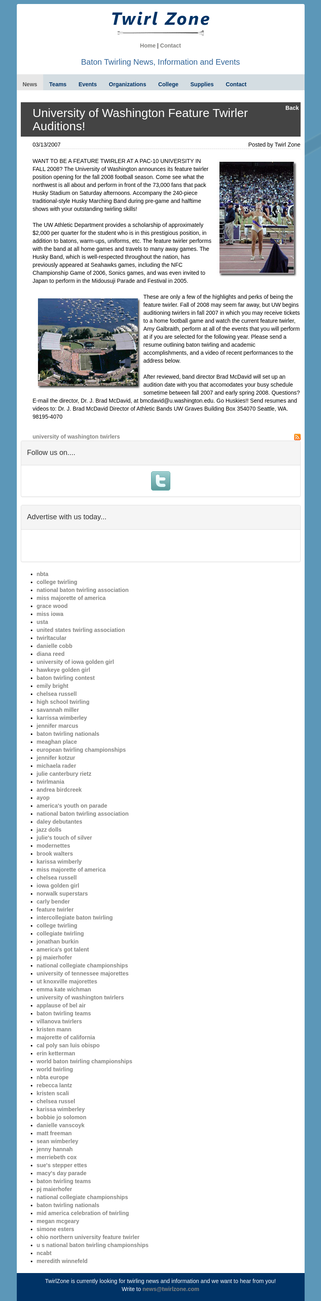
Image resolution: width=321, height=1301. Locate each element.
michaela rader (56, 766)
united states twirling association (81, 630)
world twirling (55, 1069)
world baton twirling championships (85, 1061)
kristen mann (54, 1029)
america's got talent (63, 949)
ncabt (44, 1253)
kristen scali (53, 1093)
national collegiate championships (82, 965)
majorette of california (66, 1037)
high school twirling (63, 702)
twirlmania (50, 782)
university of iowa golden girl (75, 662)
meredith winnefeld (62, 1261)
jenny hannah (55, 1149)
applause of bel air (61, 1005)
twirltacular (52, 638)
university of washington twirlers (76, 436)
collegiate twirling (60, 933)
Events (87, 84)
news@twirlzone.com (170, 1289)
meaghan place (57, 742)
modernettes (53, 845)
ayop (43, 798)
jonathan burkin (58, 941)
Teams (57, 84)
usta (42, 622)
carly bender (53, 901)
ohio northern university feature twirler (88, 1237)
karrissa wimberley (62, 718)
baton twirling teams (64, 1013)
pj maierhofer (54, 957)
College (168, 84)
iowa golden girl (58, 885)
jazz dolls (49, 829)
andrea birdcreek (59, 790)
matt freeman (54, 1133)
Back (292, 108)
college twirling (57, 582)
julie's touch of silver (64, 837)
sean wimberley (57, 1141)
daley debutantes (59, 821)
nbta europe (53, 1077)
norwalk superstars (62, 893)
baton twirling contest (66, 678)
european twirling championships (81, 750)
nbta (43, 574)
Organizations (127, 84)
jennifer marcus (57, 726)
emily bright (52, 686)
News (30, 84)
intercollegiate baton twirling (75, 917)
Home (148, 45)
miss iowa (50, 614)
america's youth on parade (72, 805)
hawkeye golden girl (63, 670)
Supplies (201, 84)
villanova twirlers (59, 1021)
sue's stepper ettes (62, 1165)
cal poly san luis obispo (68, 1045)
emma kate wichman (64, 989)
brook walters (55, 853)
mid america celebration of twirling (83, 1213)
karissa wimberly (59, 861)
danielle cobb (54, 646)
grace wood (52, 606)
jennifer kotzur (56, 758)
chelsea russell (57, 694)
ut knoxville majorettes (67, 981)
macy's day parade (62, 1173)
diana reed (51, 654)
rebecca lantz (54, 1085)
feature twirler (55, 909)
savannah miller (58, 710)
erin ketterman (56, 1053)
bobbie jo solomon (61, 1117)
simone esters (55, 1229)
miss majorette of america (71, 598)
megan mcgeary (58, 1221)
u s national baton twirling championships (93, 1245)
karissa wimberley (61, 1109)
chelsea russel (56, 1101)
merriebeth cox (57, 1157)
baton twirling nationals (68, 734)
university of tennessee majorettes (83, 973)
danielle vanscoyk (61, 1125)
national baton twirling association (83, 590)
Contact (170, 45)
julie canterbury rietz (64, 774)
